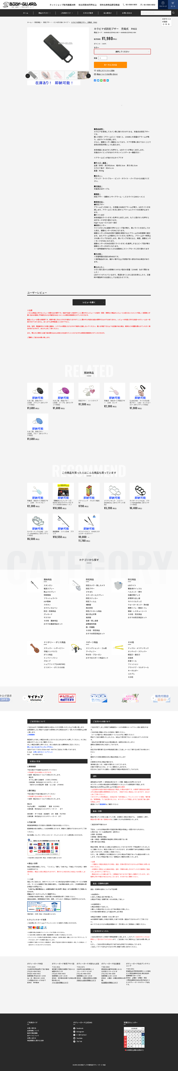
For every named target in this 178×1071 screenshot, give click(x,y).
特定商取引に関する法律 (35, 1040)
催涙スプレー (49, 588)
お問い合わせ (127, 13)
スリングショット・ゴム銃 (96, 648)
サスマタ (47, 617)
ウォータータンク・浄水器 (138, 604)
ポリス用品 (48, 654)
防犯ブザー (47, 22)
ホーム (25, 13)
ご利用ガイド (66, 13)
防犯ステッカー (92, 598)
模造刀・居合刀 (134, 654)
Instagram (78, 1031)
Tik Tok (77, 1041)
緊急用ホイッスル (135, 588)
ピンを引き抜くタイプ (61, 22)
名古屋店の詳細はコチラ (109, 982)
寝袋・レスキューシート (137, 611)
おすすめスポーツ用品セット (97, 658)
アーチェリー (91, 651)
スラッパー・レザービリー (54, 648)
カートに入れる (110, 64)
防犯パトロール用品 (93, 611)
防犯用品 (37, 22)
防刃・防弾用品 (50, 611)
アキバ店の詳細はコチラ (60, 982)
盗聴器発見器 (91, 624)
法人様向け (107, 13)
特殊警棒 (47, 595)
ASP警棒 (47, 601)
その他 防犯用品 (93, 630)
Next (88, 76)
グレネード (48, 614)
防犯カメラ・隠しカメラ (95, 585)
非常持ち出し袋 (134, 598)
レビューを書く (89, 302)
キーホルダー (133, 670)
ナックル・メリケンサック (138, 648)
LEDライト (132, 585)
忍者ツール (132, 661)
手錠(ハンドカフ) (50, 651)
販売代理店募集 (32, 1033)
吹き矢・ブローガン (93, 654)
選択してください (122, 51)
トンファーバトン (51, 658)
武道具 (130, 658)
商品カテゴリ (43, 13)
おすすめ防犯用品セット (95, 633)
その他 (130, 677)
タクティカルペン (50, 608)
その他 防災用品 (135, 614)
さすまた (89, 592)
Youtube (78, 1038)
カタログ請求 (88, 13)
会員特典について (33, 1030)
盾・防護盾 (90, 627)
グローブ (47, 661)
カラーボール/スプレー (95, 595)
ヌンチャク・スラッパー (137, 651)
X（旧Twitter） (80, 1035)
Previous (27, 76)
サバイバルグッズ (135, 601)
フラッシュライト (51, 598)
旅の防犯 (89, 608)
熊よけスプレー (50, 592)
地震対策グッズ (134, 595)
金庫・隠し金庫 (92, 620)
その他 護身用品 (51, 620)
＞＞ (142, 1028)
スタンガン (48, 585)
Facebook (78, 1028)
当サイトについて (33, 1035)
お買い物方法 (31, 1028)
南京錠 (88, 617)
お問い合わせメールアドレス (43, 752)
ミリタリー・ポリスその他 (54, 667)
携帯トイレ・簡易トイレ (137, 608)
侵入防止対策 (91, 614)
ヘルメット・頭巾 (135, 592)
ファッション (133, 664)
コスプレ (131, 674)
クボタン (47, 604)
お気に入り (105, 70)
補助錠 (88, 604)
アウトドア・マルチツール (138, 667)
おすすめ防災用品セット (137, 617)
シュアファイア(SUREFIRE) (54, 664)
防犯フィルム (91, 601)
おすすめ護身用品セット (53, 624)
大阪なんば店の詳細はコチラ (86, 980)
